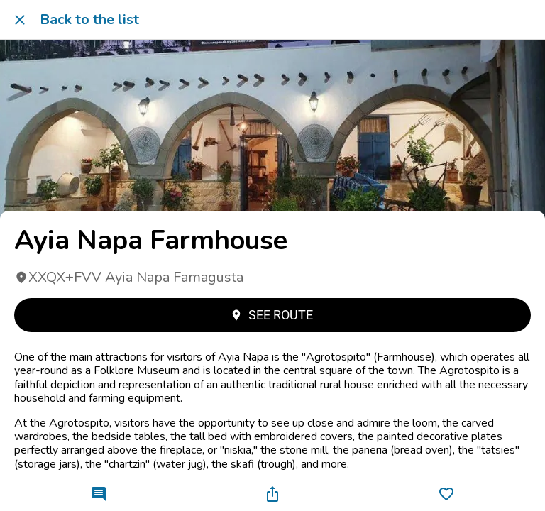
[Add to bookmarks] (446, 494)
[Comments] (99, 494)
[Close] (19, 19)
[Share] (272, 494)
